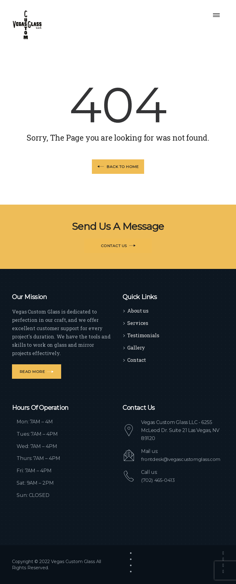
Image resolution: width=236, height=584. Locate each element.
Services (137, 323)
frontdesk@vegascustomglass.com (182, 459)
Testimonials (143, 335)
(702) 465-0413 (158, 480)
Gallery (136, 347)
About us (137, 310)
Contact (136, 360)
